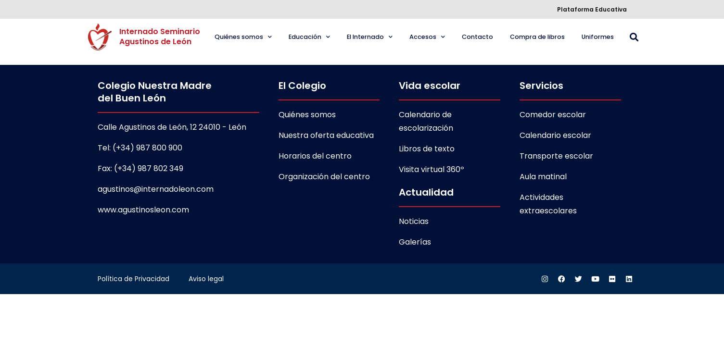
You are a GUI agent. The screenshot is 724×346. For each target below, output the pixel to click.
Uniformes (598, 37)
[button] (634, 37)
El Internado (370, 37)
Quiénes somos (243, 37)
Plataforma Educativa (592, 9)
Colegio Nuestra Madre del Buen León (155, 92)
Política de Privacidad (133, 279)
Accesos (427, 37)
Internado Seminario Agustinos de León (160, 36)
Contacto (477, 37)
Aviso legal (206, 279)
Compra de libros (537, 37)
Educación (309, 37)
